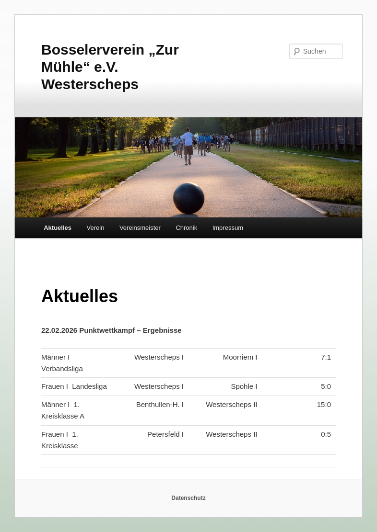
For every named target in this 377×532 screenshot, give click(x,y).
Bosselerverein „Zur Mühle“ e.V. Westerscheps (110, 67)
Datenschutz (188, 498)
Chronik (186, 227)
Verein (96, 227)
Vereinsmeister (140, 227)
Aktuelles (57, 227)
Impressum (227, 227)
